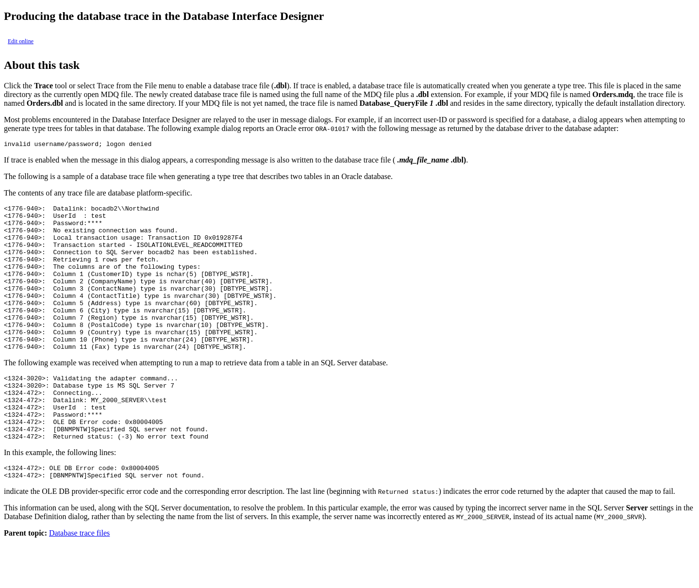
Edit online (20, 41)
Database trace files (79, 579)
